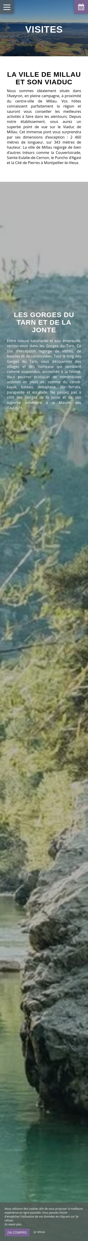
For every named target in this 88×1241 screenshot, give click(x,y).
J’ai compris (17, 1232)
